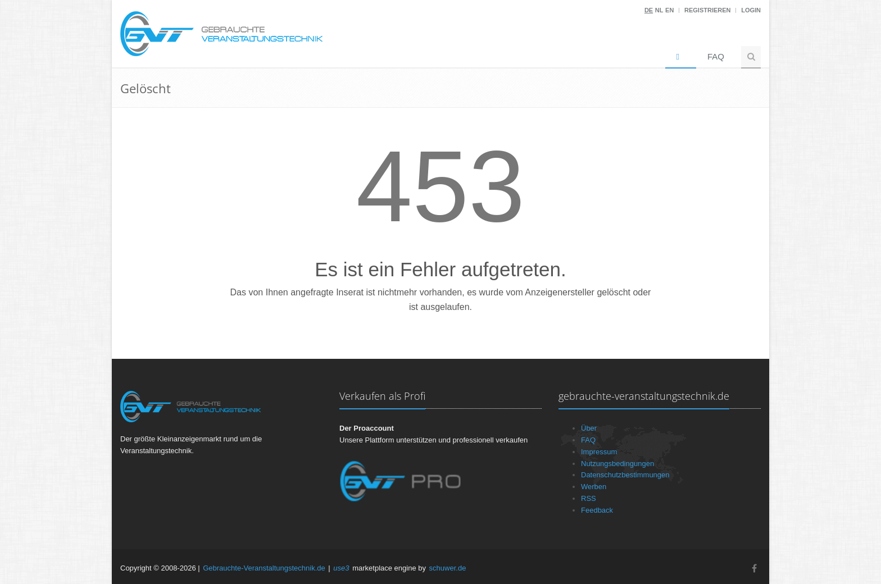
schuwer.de (447, 568)
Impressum (599, 452)
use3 (341, 568)
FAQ (715, 56)
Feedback (597, 510)
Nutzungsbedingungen (617, 463)
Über (589, 428)
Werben (593, 486)
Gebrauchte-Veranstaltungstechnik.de (264, 568)
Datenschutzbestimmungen (625, 475)
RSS (588, 498)
